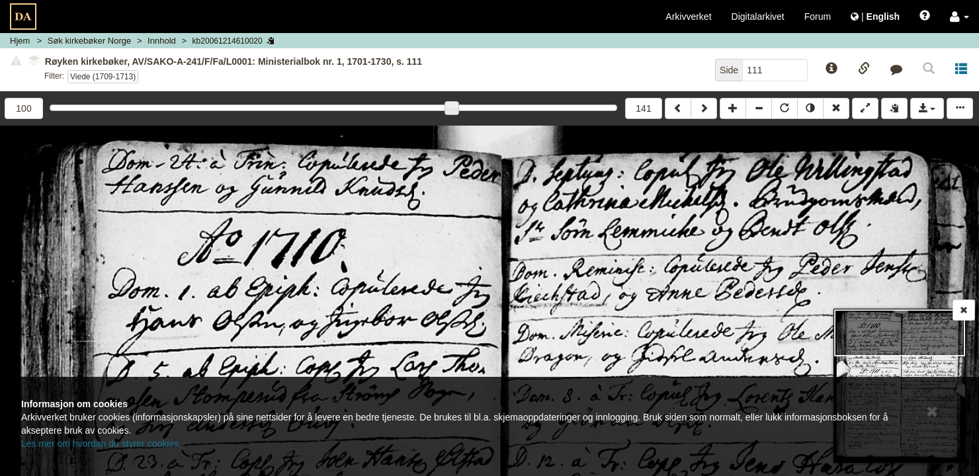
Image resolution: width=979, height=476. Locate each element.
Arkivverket (688, 16)
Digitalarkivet (758, 16)
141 (643, 108)
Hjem (20, 41)
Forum (817, 16)
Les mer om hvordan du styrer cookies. (101, 443)
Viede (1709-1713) (103, 76)
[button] (959, 16)
